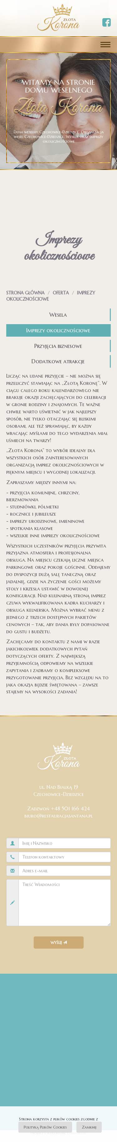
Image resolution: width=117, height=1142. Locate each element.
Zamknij (89, 1127)
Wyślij (59, 942)
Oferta (61, 293)
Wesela (58, 314)
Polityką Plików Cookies (45, 1127)
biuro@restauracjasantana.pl (58, 816)
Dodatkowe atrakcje (58, 361)
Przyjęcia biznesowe (58, 345)
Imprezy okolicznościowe (58, 330)
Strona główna (25, 293)
